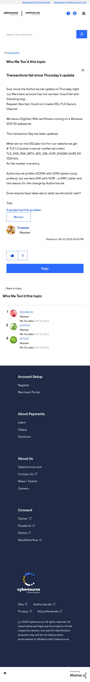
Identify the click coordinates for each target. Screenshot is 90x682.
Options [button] (82, 70)
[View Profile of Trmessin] (24, 227)
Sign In (75, 13)
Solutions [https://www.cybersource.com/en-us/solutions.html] (24, 436)
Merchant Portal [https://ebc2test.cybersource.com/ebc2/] (29, 392)
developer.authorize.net (36, 2)
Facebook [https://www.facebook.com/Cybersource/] (24, 525)
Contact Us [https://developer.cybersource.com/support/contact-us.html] (25, 474)
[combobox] (45, 34)
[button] (12, 255)
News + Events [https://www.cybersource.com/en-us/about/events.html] (27, 481)
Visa (21, 604)
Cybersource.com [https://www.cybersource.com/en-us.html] (30, 466)
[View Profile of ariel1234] (25, 325)
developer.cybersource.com (70, 2)
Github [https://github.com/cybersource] (22, 532)
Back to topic (14, 288)
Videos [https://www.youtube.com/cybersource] (22, 429)
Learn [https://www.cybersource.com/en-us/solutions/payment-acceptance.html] (22, 422)
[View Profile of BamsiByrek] (26, 311)
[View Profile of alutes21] (24, 338)
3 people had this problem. (24, 210)
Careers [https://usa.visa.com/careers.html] (23, 488)
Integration (12, 52)
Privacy (23, 611)
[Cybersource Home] (29, 583)
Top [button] (5, 673)
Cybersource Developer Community (11, 13)
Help (69, 13)
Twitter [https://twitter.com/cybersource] (23, 518)
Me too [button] (18, 217)
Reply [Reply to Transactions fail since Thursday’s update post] (45, 268)
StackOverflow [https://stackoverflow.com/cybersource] (28, 540)
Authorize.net (42, 604)
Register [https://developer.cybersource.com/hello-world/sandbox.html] (23, 385)
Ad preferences (48, 611)
